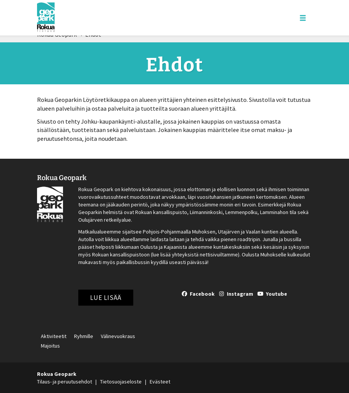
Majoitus (50, 346)
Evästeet (160, 381)
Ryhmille (83, 336)
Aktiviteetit (53, 336)
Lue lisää (105, 297)
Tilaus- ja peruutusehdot (64, 381)
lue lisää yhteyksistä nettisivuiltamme (195, 254)
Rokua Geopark (62, 177)
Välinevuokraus (118, 336)
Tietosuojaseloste (121, 381)
